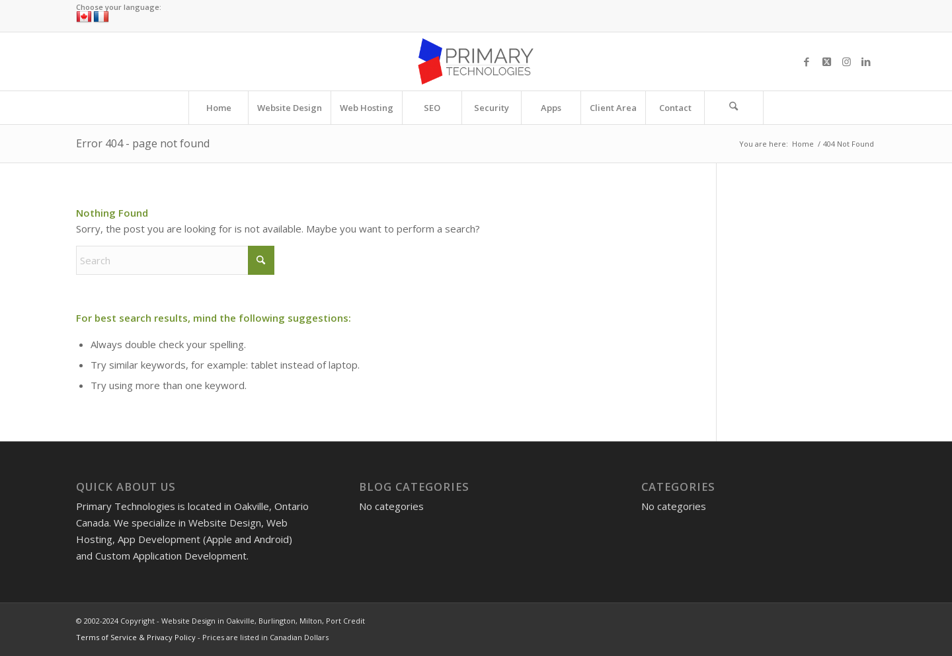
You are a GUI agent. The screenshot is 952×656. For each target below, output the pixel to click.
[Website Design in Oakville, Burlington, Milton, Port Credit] (475, 61)
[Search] (734, 107)
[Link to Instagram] (846, 61)
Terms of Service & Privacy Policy (136, 637)
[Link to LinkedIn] (866, 61)
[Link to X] (826, 61)
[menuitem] (218, 107)
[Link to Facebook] (806, 61)
